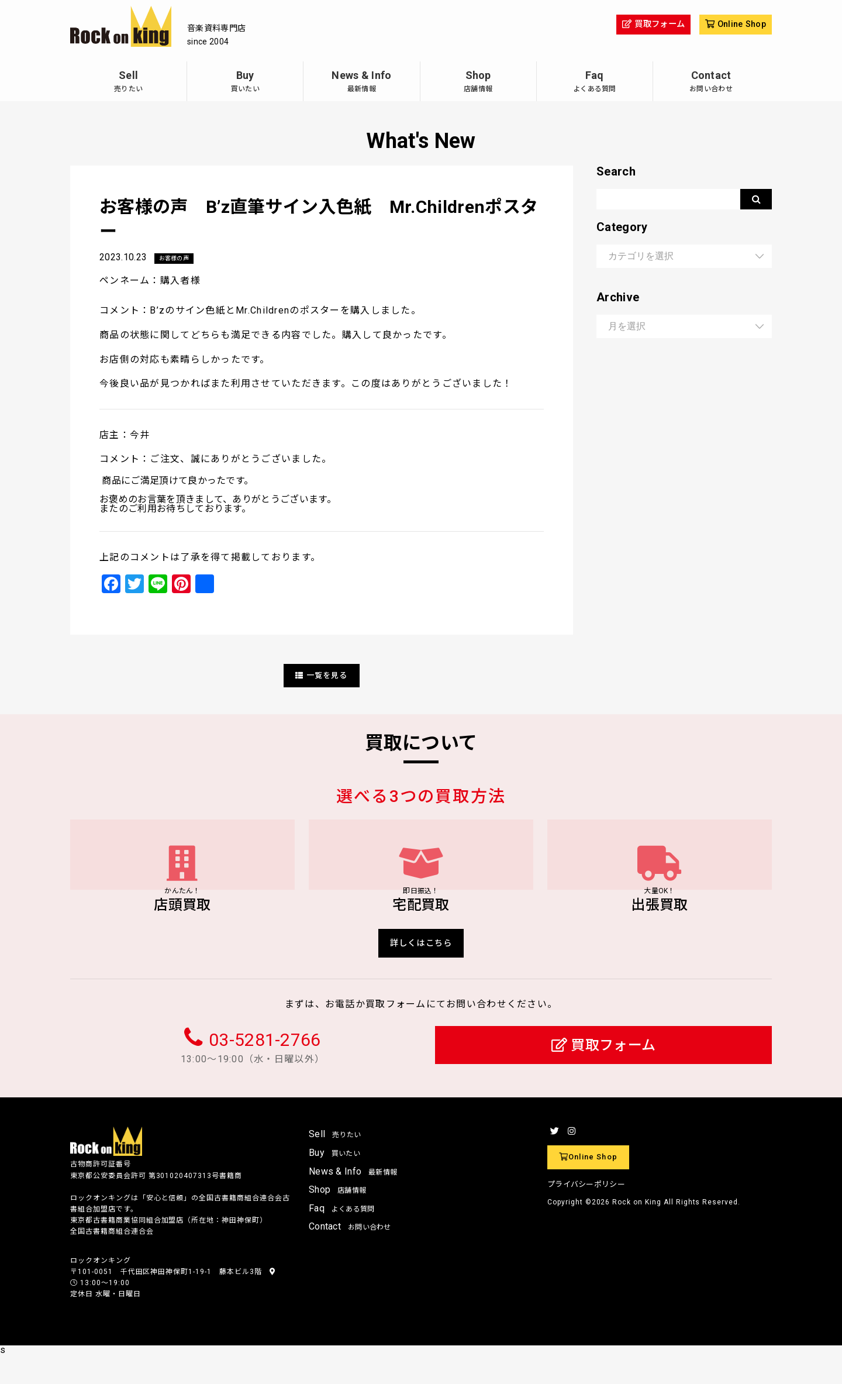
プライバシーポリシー (586, 1213)
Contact (711, 83)
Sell (128, 83)
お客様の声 (177, 258)
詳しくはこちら (421, 969)
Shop (478, 83)
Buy (245, 83)
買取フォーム (604, 1073)
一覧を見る (321, 676)
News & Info (361, 83)
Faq (595, 83)
